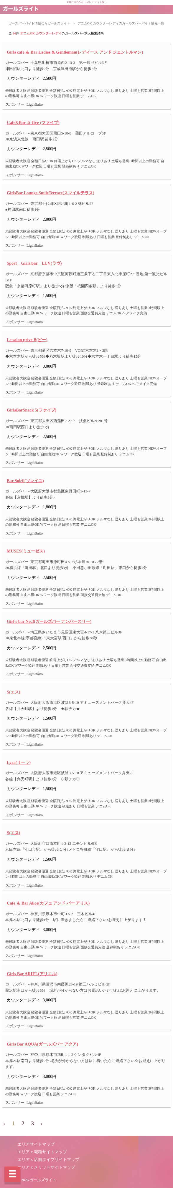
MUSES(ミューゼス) (26, 551)
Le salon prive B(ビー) (27, 339)
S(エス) (13, 692)
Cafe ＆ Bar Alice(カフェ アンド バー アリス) (48, 903)
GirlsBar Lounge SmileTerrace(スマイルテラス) (50, 192)
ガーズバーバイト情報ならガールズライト (39, 23)
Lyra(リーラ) (19, 762)
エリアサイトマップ (36, 1144)
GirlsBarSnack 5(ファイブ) (31, 410)
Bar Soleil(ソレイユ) (25, 480)
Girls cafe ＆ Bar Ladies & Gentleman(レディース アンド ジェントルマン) (75, 52)
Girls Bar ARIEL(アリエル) (32, 973)
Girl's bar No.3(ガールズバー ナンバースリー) (49, 621)
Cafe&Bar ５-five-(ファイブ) (33, 122)
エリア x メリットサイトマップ (46, 1167)
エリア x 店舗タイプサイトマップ (48, 1159)
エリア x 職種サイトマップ (42, 1152)
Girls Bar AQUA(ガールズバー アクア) (42, 1044)
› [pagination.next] (41, 1123)
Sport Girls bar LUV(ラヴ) (34, 263)
